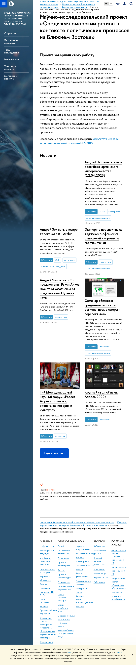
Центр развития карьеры (62, 562)
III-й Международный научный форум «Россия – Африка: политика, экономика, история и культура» (59, 315)
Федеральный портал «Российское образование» (118, 548)
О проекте (10, 33)
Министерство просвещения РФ (118, 535)
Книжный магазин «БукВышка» (99, 526)
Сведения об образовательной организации (48, 610)
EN (111, 3)
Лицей (61, 510)
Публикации (99, 546)
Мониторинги (82, 526)
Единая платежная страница (45, 635)
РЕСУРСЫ (99, 506)
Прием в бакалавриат (64, 529)
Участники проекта (10, 68)
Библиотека (99, 510)
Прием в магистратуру (64, 540)
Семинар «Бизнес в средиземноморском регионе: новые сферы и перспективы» (102, 288)
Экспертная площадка (11, 41)
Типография (99, 533)
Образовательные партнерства (66, 582)
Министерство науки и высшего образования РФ (118, 521)
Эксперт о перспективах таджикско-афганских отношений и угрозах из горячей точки (103, 217)
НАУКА (80, 506)
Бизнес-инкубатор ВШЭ (63, 572)
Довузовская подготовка (64, 517)
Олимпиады (63, 522)
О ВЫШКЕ (46, 506)
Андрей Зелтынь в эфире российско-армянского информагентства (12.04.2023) (59, 169)
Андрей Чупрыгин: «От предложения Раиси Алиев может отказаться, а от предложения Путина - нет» (60, 238)
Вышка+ (61, 534)
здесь (70, 652)
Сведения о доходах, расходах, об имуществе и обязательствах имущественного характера (48, 592)
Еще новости (55, 417)
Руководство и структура (47, 517)
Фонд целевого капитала (44, 567)
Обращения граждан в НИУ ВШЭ (47, 556)
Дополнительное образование (66, 552)
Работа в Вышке (47, 642)
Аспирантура (64, 546)
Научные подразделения (83, 512)
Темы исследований (12, 51)
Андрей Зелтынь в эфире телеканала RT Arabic (103, 164)
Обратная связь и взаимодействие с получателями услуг (66, 594)
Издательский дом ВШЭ (100, 517)
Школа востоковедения (95, 489)
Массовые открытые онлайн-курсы (118, 560)
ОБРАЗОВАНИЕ (67, 506)
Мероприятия (11, 59)
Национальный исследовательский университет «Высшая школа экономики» (77, 486)
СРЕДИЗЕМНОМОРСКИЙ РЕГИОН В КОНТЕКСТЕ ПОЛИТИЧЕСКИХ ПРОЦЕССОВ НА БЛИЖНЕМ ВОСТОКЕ (17, 18)
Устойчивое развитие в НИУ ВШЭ (45, 526)
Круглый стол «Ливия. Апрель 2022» (101, 375)
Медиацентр (100, 537)
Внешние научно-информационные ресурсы (84, 565)
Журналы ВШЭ (101, 542)
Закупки (43, 548)
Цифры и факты (47, 510)
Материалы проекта (10, 77)
